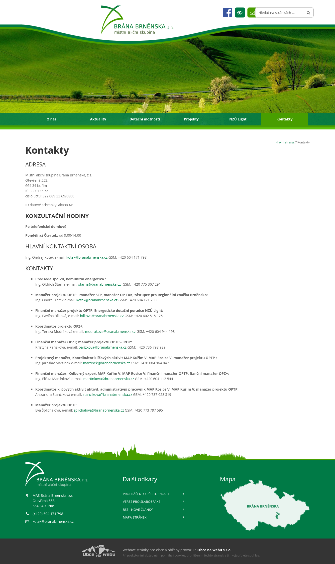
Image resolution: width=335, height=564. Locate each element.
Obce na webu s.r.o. (214, 550)
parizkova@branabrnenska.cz (102, 347)
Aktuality (98, 119)
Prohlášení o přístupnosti (146, 494)
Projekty (191, 119)
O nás (51, 119)
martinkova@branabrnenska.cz (108, 378)
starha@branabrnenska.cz (100, 284)
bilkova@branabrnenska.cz (102, 315)
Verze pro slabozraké (141, 501)
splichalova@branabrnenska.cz (99, 410)
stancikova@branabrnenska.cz (107, 394)
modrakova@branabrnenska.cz (110, 331)
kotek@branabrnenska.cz (87, 257)
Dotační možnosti (144, 119)
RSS (138, 509)
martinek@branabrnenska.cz (106, 363)
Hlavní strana (285, 142)
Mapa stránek (135, 517)
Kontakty (284, 119)
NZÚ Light (237, 119)
